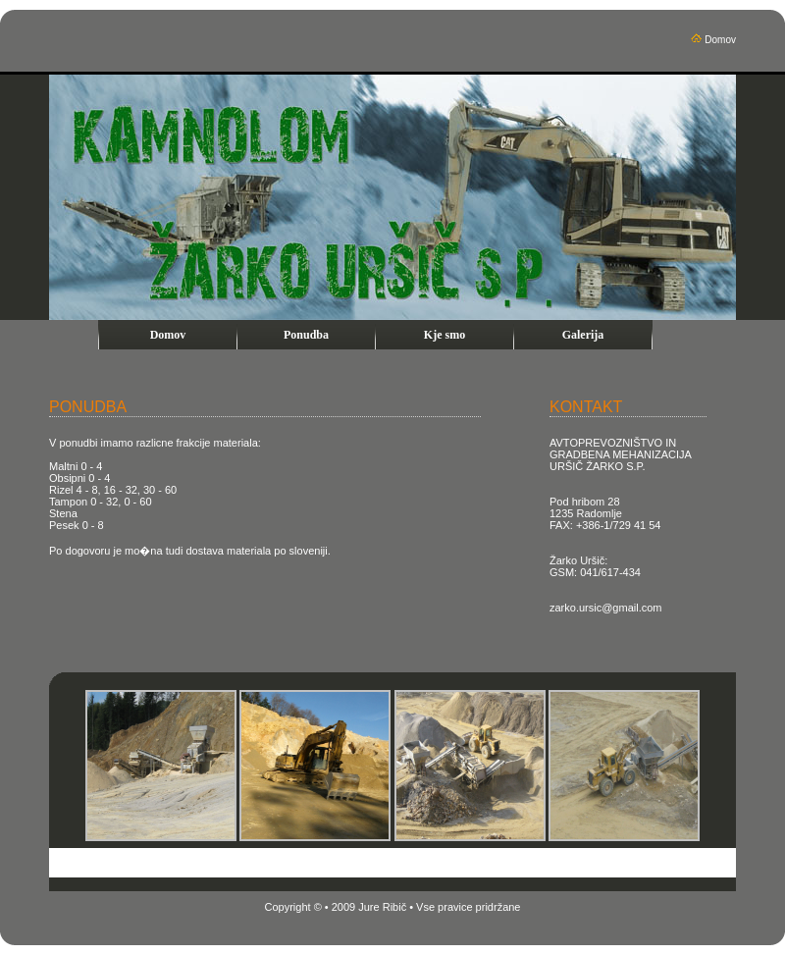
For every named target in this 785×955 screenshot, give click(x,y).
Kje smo (444, 335)
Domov (720, 39)
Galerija (583, 335)
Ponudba (306, 335)
